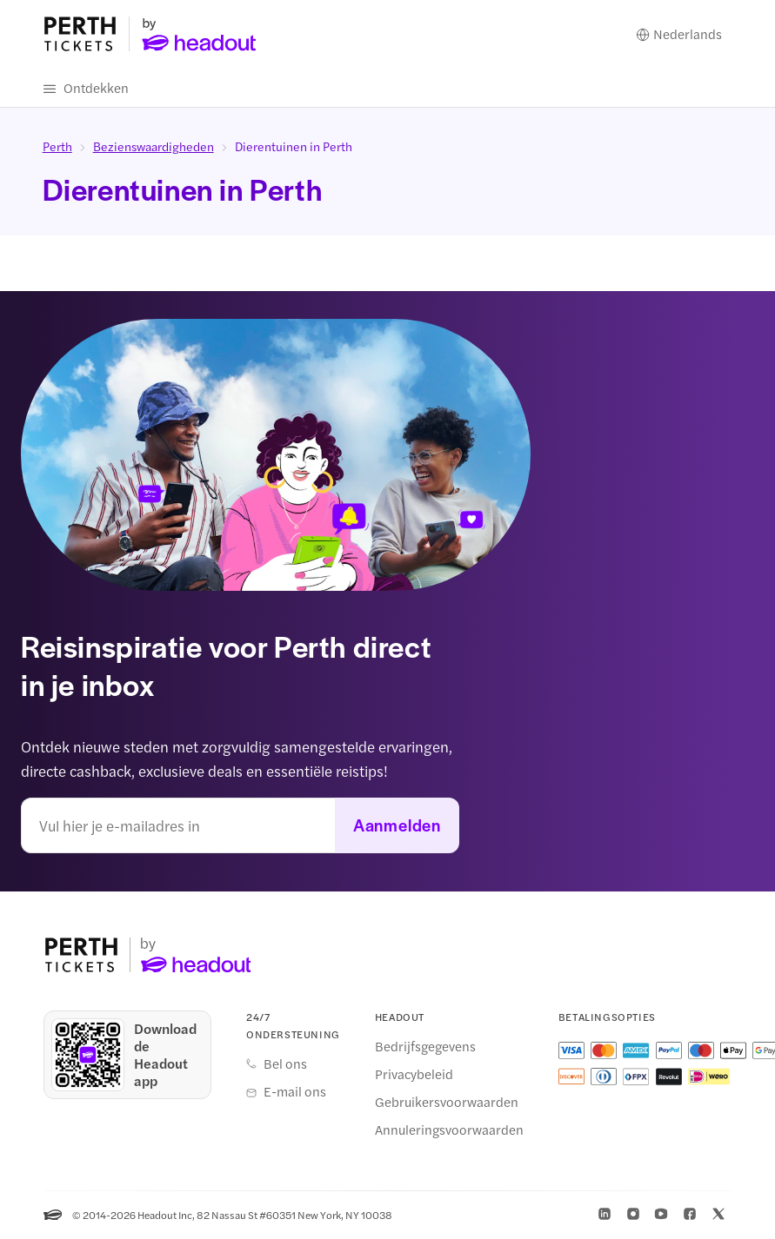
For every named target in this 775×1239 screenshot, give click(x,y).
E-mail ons (295, 1092)
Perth (57, 147)
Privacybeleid (414, 1074)
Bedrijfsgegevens (425, 1047)
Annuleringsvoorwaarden (449, 1130)
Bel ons (285, 1064)
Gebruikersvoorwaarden (446, 1102)
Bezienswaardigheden (153, 147)
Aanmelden (397, 826)
